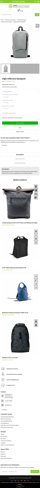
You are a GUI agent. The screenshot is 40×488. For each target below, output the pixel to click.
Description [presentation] (20, 155)
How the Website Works (6, 421)
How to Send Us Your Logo (7, 427)
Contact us (4, 145)
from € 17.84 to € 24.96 (8, 315)
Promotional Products (10, 20)
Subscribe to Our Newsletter (7, 445)
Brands (2, 434)
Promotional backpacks (6, 21)
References (3, 456)
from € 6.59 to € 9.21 (7, 270)
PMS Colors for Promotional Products (10, 425)
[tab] (20, 154)
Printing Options (5, 423)
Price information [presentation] (20, 163)
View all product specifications (9, 87)
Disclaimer (3, 438)
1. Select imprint (7, 91)
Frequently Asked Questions (7, 416)
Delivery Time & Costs (6, 419)
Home (2, 20)
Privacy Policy (4, 436)
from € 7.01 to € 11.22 (7, 360)
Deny (23, 486)
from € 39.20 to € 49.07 (8, 225)
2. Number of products (9, 113)
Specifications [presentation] (19, 159)
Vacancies (3, 454)
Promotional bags (21, 20)
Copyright (3, 443)
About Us (3, 452)
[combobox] (18, 14)
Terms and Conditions (6, 440)
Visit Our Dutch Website (6, 458)
